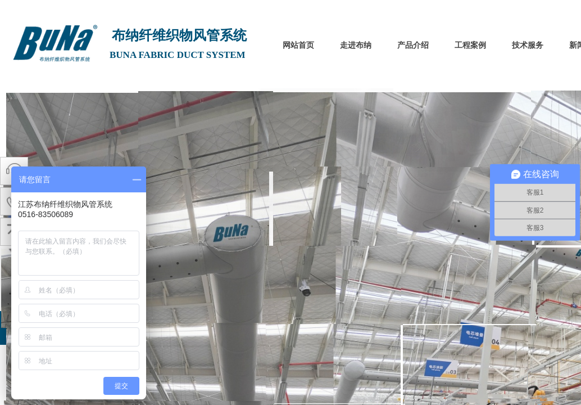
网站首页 (298, 45)
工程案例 (470, 45)
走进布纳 (355, 45)
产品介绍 (413, 45)
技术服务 (527, 45)
